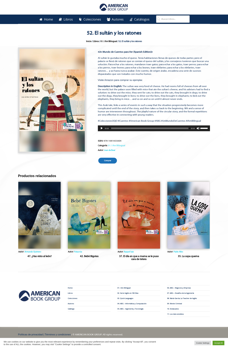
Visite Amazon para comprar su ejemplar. (120, 80)
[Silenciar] (198, 128)
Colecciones (72, 298)
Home (70, 288)
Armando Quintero (33, 252)
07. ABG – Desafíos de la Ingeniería (180, 293)
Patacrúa (78, 252)
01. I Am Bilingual (108, 41)
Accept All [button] (218, 343)
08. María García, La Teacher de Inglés (182, 298)
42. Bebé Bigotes (89, 256)
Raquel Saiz (129, 252)
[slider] (149, 128)
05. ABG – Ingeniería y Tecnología (130, 309)
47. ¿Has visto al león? (39, 256)
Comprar (107, 160)
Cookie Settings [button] (202, 343)
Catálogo (71, 309)
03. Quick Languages (125, 298)
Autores (71, 303)
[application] (154, 128)
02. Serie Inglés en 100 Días (127, 293)
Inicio (88, 41)
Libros (96, 41)
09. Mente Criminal (174, 303)
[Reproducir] (101, 128)
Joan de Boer (109, 150)
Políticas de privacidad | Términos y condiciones (44, 334)
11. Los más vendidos (175, 314)
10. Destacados (173, 309)
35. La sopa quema (188, 256)
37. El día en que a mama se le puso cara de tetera (139, 258)
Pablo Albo (178, 252)
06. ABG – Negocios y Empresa (179, 288)
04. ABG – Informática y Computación (131, 303)
